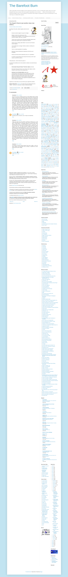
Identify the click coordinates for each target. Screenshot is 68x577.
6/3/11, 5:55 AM (19, 144)
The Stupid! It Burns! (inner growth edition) (55, 511)
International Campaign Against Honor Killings (54, 561)
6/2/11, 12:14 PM (21, 114)
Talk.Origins (44, 373)
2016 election (49, 105)
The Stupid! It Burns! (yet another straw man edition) (55, 492)
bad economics (47, 110)
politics (54, 150)
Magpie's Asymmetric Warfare (46, 235)
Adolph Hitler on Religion (46, 272)
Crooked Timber (44, 249)
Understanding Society (45, 264)
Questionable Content (45, 509)
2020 (53, 467)
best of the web (51, 112)
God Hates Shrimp (45, 313)
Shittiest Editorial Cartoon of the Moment (44, 514)
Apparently (19, 83)
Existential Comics (45, 495)
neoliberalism (57, 143)
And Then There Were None (46, 274)
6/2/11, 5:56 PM (19, 120)
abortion (42, 106)
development (42, 120)
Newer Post (11, 201)
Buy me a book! (43, 48)
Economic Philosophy (45, 294)
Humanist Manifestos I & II (46, 322)
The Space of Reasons (46, 458)
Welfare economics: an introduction (47, 391)
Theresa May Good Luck (46, 429)
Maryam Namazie (45, 236)
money (52, 142)
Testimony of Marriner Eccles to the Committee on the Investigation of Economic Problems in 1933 (50, 375)
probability (44, 153)
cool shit (53, 117)
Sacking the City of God (45, 358)
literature (56, 137)
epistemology (43, 125)
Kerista (42, 135)
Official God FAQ (44, 342)
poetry (57, 147)
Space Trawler (44, 225)
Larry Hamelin (14, 114)
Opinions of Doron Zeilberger (47, 432)
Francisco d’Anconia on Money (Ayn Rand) (48, 303)
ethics (50, 125)
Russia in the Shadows (45, 357)
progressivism (49, 153)
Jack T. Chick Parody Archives (46, 330)
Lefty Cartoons (44, 504)
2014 (53, 475)
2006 (53, 546)
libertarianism (48, 136)
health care (43, 130)
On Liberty (43, 343)
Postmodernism (54, 151)
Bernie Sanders (46, 112)
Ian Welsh (43, 231)
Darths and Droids (45, 220)
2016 (53, 472)
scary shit (46, 159)
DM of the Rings (44, 219)
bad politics (49, 111)
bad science (53, 111)
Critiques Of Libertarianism (46, 291)
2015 (53, 474)
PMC (54, 147)
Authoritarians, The (45, 280)
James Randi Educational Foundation (44, 471)
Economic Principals (45, 251)
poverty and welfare (44, 152)
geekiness (51, 128)
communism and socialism (46, 116)
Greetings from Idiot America (46, 314)
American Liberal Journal (46, 273)
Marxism (52, 139)
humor (42, 131)
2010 (53, 540)
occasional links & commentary (47, 265)
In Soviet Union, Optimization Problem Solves (50, 324)
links (52, 137)
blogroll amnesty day (44, 113)
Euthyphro (43, 297)
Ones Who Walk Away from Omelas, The (48, 345)
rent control (52, 158)
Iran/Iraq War (43, 134)
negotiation (52, 143)
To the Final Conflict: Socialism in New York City (49, 379)
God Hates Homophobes (46, 312)
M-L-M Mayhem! (44, 234)
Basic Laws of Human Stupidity (47, 281)
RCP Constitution (50, 156)
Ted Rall (43, 520)
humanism (52, 130)
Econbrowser (44, 250)
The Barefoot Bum (23, 6)
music (43, 143)
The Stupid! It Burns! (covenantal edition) (55, 515)
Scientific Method (45, 160)
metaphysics (45, 141)
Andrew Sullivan (54, 108)
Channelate (44, 488)
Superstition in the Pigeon (46, 372)
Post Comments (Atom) (17, 203)
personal (49, 145)
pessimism (55, 145)
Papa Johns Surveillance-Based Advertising (48, 441)
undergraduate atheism (49, 165)
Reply (13, 110)
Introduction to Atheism (45, 328)
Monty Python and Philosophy (46, 340)
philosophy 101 (52, 146)
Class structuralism (45, 176)
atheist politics (48, 109)
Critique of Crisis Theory (46, 230)
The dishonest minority (55, 525)
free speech (50, 127)
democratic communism (53, 119)
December (54, 480)
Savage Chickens (45, 512)
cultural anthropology (47, 118)
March (54, 536)
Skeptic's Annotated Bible (46, 366)
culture (42, 119)
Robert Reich (44, 263)
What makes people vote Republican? (48, 394)
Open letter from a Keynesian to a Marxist (48, 346)
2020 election (55, 105)
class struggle (47, 115)
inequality (47, 132)
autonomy (55, 109)
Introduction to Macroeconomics (52, 133)
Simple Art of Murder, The (46, 365)
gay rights (46, 128)
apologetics (42, 109)
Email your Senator (55, 559)
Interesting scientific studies (28, 17)
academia (56, 106)
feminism (55, 126)
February (54, 537)
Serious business (55, 523)
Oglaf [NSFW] (44, 505)
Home (9, 17)
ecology (56, 120)
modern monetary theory (45, 142)
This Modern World (45, 521)
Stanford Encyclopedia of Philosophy (47, 371)
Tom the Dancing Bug (45, 522)
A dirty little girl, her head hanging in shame (55, 506)
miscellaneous (53, 141)
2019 (53, 468)
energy (50, 124)
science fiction (57, 159)
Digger (43, 221)
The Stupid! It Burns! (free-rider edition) (55, 503)
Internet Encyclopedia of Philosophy (47, 327)
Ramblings (44, 437)
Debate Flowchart (14, 185)
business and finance (54, 113)
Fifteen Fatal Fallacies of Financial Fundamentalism (50, 302)
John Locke (56, 134)
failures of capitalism (45, 126)
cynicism (46, 119)
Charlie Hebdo (54, 114)
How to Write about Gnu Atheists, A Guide (48, 321)
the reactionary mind (50, 164)
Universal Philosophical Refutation (47, 386)
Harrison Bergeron (45, 316)
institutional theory (43, 133)
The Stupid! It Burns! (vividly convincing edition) (55, 518)
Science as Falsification (45, 359)
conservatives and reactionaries (45, 117)
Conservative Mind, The (46, 287)
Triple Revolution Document (46, 381)
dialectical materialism (49, 120)
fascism (52, 126)
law (54, 135)
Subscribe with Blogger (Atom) (46, 62)
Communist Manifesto (45, 286)
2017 (53, 471)
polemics (42, 148)
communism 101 (54, 115)
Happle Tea (44, 502)
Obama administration (53, 144)
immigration (52, 131)
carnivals (42, 114)
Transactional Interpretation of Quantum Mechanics (50, 380)
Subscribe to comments (45, 64)
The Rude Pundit (45, 454)
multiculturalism (56, 142)
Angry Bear (44, 245)
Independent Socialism (45, 326)
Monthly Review (44, 237)
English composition (55, 124)
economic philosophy (44, 121)
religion (46, 158)
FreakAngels (44, 222)
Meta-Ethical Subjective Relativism (52, 140)
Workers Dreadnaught (45, 241)
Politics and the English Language (47, 349)
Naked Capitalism (45, 258)
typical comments (21, 195)
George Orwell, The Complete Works (48, 309)
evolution (55, 125)
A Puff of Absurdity (45, 407)
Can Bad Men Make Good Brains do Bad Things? (49, 282)
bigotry (57, 112)
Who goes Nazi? (44, 395)
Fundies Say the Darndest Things (44, 468)
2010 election (50, 104)
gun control (54, 129)
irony (49, 134)
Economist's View (45, 252)
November (54, 482)
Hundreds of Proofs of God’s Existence (48, 323)
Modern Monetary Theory (16, 17)
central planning (48, 114)
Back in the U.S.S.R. (54, 522)
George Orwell (44, 308)
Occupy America (43, 145)
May (53, 490)
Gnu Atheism (45, 129)
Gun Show (43, 501)
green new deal (50, 129)
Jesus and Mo (44, 503)
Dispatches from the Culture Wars (48, 418)
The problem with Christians (55, 527)
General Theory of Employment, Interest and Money (50, 307)
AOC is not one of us (45, 171)
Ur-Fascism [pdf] (44, 388)
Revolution (43, 240)
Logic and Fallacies (45, 336)
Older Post (36, 201)
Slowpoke (43, 516)
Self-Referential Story (45, 362)
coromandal (44, 411)
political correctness (52, 148)
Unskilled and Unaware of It (46, 387)
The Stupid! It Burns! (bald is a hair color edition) (55, 496)
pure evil (54, 154)
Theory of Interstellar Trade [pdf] (47, 378)
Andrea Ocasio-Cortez (46, 108)
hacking (58, 129)
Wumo (43, 523)
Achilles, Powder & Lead (46, 229)
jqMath (13, 197)
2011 (53, 479)
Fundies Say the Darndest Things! (47, 306)
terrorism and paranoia (44, 164)
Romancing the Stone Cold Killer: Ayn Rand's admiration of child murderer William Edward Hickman (49, 355)
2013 (53, 476)
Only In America (45, 428)
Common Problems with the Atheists (15, 26)
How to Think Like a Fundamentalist (47, 320)
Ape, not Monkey (44, 485)
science (51, 159)
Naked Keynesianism (45, 259)
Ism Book (43, 329)
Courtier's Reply (44, 289)
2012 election (43, 105)
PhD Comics (44, 508)
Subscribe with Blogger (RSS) (45, 63)
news (43, 144)
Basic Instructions (45, 486)
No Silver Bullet (44, 341)
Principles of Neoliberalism (39, 17)
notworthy (47, 144)
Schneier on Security (45, 440)
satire (43, 159)
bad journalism (54, 110)
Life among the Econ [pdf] (46, 335)
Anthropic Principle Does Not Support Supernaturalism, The (48, 277)
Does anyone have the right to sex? (47, 293)
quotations (43, 155)
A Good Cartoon (44, 480)
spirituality (55, 162)
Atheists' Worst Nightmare (46, 279)
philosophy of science (50, 147)
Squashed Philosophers (46, 370)
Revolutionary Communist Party (47, 353)
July (53, 487)
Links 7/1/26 (44, 426)
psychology (48, 154)
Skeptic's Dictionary (45, 367)
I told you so (48, 131)
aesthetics (48, 107)
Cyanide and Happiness (44, 491)
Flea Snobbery (44, 497)
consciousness (56, 116)
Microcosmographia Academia (46, 339)
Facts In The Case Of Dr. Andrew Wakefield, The (49, 300)
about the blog (49, 106)
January (54, 539)
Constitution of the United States (47, 288)
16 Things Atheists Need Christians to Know (49, 271)
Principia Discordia (45, 352)
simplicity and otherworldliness (46, 412)
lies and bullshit (47, 137)
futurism (55, 127)
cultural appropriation (55, 118)
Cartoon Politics (44, 487)
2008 (53, 543)
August (54, 486)
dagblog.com (44, 415)
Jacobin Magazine (45, 257)
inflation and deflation (54, 132)
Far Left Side (44, 496)
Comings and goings (55, 509)
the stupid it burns (14, 89)
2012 (53, 478)
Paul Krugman (44, 262)
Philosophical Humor (45, 347)
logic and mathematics (44, 138)
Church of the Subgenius (46, 285)
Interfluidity (44, 256)
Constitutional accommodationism (47, 198)
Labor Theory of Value (48, 135)
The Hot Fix (44, 448)
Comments (44, 180)
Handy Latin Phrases (45, 315)
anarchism (57, 107)
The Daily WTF (44, 447)
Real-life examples (45, 207)
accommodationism (43, 107)
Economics (48, 17)
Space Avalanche (45, 517)
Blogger (41, 571)
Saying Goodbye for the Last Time (47, 419)
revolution (57, 158)
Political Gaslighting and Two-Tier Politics (48, 438)
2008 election (43, 104)
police (47, 148)
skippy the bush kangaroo (46, 444)
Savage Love (44, 475)
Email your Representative (54, 558)
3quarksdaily (44, 399)
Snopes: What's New (45, 476)
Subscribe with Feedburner (45, 61)
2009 (53, 542)
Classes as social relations (46, 189)
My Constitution (47, 143)
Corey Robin (44, 246)
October (54, 483)
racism (49, 155)
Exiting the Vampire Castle (46, 299)
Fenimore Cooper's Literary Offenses (48, 301)
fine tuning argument (44, 127)
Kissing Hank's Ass (45, 333)
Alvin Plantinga (52, 107)
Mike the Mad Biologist (46, 425)
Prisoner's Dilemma (55, 152)
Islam (52, 134)
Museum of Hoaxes (45, 472)
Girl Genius (44, 498)
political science (48, 150)
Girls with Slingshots (45, 499)
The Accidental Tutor (44, 46)
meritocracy (42, 140)
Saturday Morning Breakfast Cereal (45, 511)
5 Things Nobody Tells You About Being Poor (55, 500)
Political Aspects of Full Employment (47, 348)
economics (52, 121)
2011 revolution (55, 104)
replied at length (16, 153)
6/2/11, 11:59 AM (19, 95)
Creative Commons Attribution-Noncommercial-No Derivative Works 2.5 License (49, 53)
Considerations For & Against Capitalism (55, 532)
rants (45, 156)
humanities (56, 130)
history (48, 130)
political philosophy (49, 149)
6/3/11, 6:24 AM (21, 152)
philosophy (44, 146)
